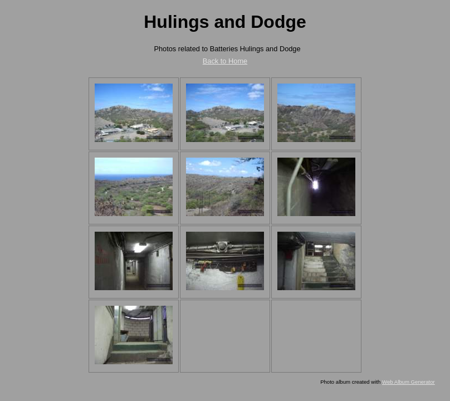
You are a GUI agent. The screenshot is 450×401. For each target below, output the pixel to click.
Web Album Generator (408, 382)
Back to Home (225, 61)
